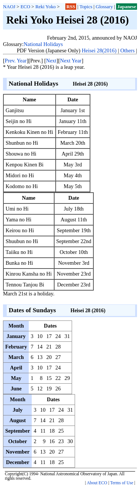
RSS (70, 6)
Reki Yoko (45, 6)
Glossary (104, 6)
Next (51, 61)
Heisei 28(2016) (99, 50)
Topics (86, 6)
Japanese (126, 6)
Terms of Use (121, 483)
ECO (25, 6)
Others (127, 50)
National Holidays (43, 44)
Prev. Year (16, 61)
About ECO (97, 483)
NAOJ (9, 6)
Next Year (71, 61)
